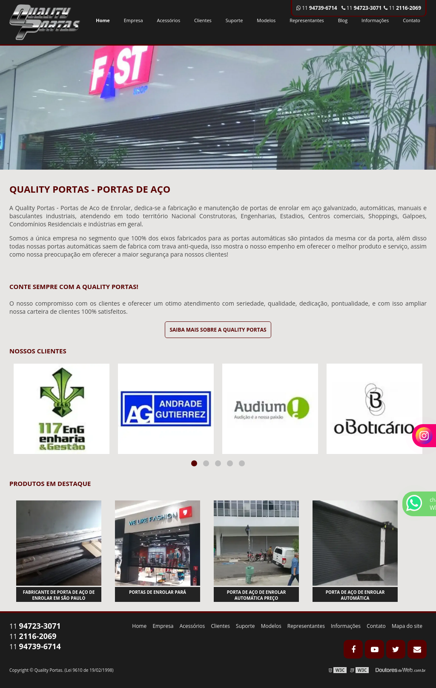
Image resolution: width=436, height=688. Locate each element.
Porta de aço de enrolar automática (355, 595)
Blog (342, 20)
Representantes (307, 20)
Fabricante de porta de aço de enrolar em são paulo (59, 595)
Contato (411, 20)
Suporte (234, 20)
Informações (375, 20)
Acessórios (169, 20)
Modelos (266, 20)
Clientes (203, 20)
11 (402, 8)
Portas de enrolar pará (157, 592)
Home (103, 20)
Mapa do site (407, 626)
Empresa (133, 20)
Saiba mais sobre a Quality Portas (217, 329)
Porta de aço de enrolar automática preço (256, 595)
